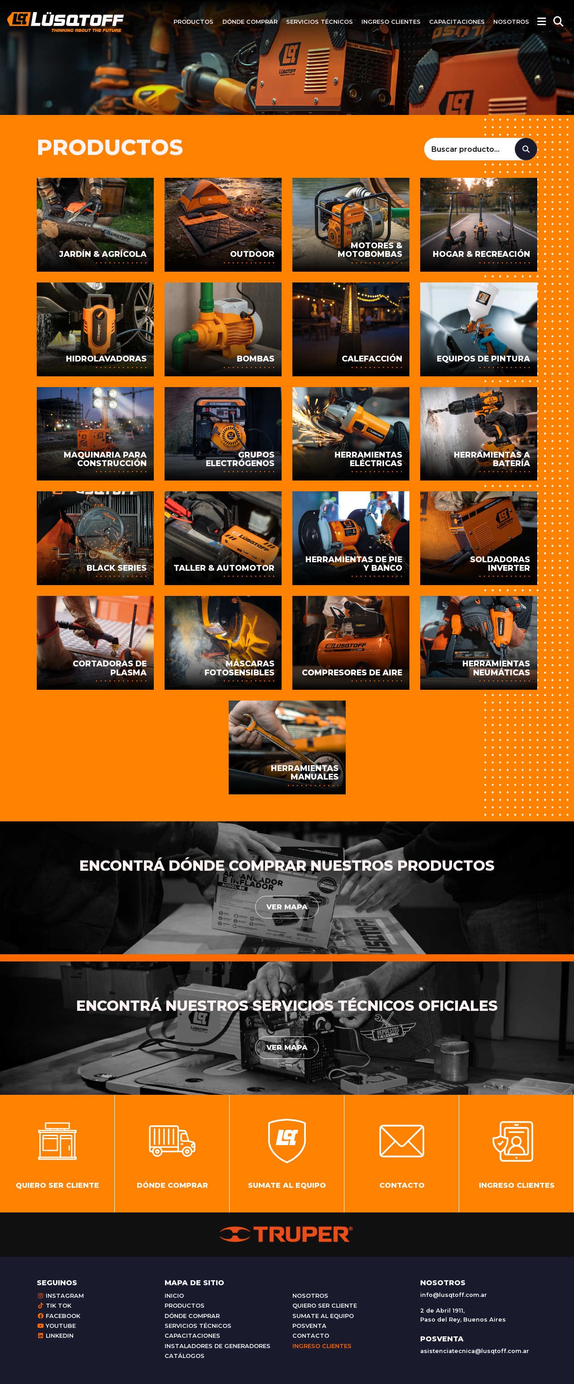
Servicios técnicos (319, 21)
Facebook (58, 1316)
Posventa (309, 1325)
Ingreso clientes (391, 21)
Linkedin (55, 1335)
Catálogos (184, 1356)
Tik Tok (54, 1305)
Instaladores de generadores (217, 1346)
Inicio (174, 1295)
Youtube (56, 1325)
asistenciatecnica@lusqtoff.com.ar (474, 1351)
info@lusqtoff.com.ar (453, 1294)
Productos (193, 21)
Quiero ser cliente (324, 1305)
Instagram (60, 1295)
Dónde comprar (250, 21)
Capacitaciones (457, 21)
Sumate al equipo (323, 1316)
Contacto (310, 1335)
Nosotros (511, 21)
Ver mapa (287, 907)
